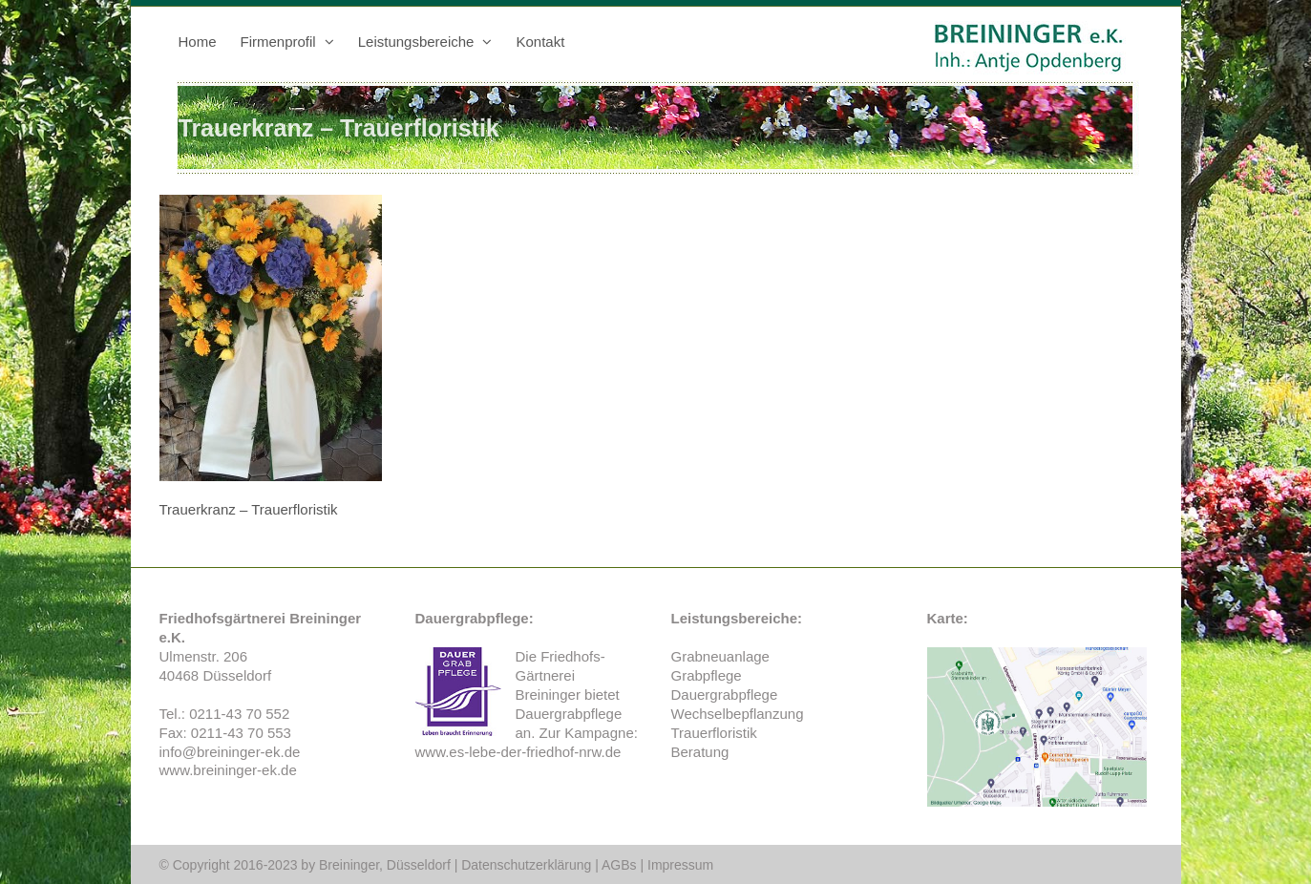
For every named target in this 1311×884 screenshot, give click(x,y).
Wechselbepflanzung (737, 713)
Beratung (700, 752)
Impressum (680, 865)
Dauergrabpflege (569, 713)
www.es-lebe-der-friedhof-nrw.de (518, 752)
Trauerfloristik (714, 733)
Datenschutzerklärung (526, 865)
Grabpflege (706, 675)
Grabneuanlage (720, 656)
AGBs (619, 865)
